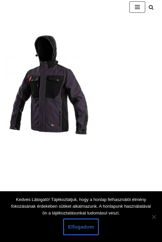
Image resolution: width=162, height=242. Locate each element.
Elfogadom (81, 227)
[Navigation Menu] (137, 7)
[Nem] (153, 216)
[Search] (151, 7)
